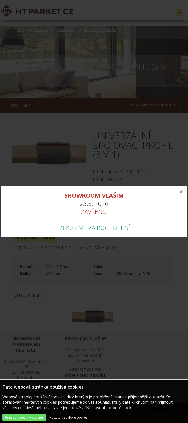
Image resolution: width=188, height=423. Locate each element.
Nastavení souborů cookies (68, 417)
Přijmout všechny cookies (24, 417)
